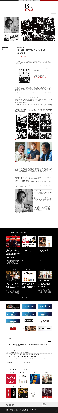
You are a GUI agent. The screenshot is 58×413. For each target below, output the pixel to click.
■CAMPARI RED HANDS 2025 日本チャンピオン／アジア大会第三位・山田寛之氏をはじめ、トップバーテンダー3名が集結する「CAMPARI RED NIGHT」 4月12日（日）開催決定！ (28, 358)
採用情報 (35, 409)
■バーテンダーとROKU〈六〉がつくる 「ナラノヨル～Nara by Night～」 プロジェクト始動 (21, 356)
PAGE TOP (56, 411)
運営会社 (7, 409)
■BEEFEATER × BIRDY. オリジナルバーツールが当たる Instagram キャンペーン (19, 352)
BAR (2, 49)
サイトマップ (20, 409)
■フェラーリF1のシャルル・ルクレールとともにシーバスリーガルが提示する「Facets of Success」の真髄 (23, 354)
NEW (2, 48)
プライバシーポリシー (25, 409)
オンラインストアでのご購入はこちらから (40, 77)
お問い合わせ (11, 409)
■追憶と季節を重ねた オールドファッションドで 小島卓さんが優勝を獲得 (18, 362)
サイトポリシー (31, 409)
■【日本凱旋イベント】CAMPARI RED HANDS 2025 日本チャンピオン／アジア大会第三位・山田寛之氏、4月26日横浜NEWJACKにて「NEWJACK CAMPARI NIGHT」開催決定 (27, 345)
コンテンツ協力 (15, 409)
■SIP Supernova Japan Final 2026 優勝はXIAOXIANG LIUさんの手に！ (18, 350)
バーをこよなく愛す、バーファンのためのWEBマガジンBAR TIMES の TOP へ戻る (29, 216)
